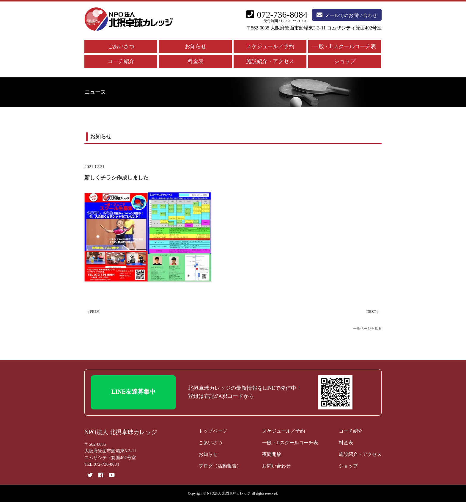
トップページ (213, 431)
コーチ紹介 (121, 61)
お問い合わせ (276, 465)
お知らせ (195, 46)
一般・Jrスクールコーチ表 (344, 46)
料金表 (196, 61)
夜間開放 (271, 454)
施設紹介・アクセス (270, 61)
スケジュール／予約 (270, 46)
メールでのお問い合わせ (347, 15)
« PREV (93, 311)
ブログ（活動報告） (220, 465)
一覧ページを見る (367, 328)
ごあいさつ (121, 46)
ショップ (344, 61)
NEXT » (372, 311)
